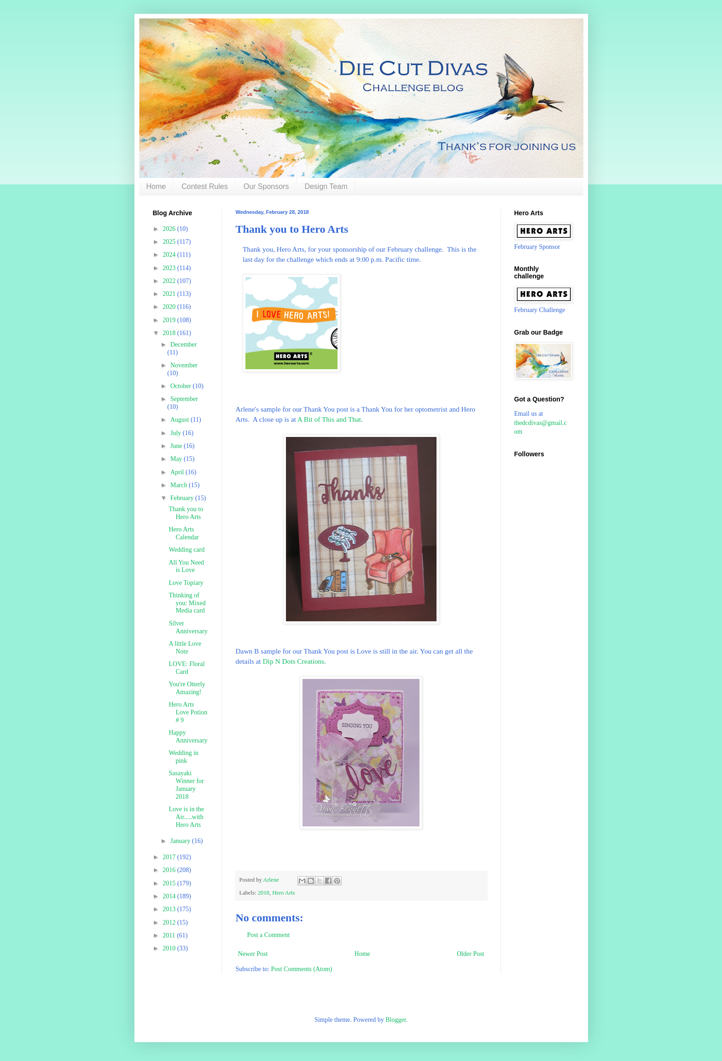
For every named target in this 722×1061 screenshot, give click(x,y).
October (181, 386)
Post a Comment (268, 934)
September (184, 398)
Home (156, 186)
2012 (170, 922)
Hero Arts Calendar (184, 533)
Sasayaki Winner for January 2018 (186, 785)
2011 (170, 935)
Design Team (325, 186)
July (176, 433)
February (182, 498)
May (177, 458)
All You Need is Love (186, 566)
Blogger (395, 1019)
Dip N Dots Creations (293, 661)
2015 (170, 883)
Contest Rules (204, 186)
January (181, 840)
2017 (170, 857)
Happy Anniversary (188, 736)
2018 (263, 893)
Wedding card (186, 549)
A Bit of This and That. (330, 419)
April (178, 472)
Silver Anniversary (188, 627)
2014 (170, 896)
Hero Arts (283, 893)
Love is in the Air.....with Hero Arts (186, 817)
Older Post (470, 953)
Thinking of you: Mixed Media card (187, 603)
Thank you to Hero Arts (186, 513)
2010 (170, 948)
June (177, 445)
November (184, 365)
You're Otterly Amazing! (187, 688)
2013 (170, 909)
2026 (170, 228)
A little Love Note (185, 647)
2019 (170, 320)
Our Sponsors (266, 186)
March (179, 485)
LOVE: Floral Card (186, 667)
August (180, 419)
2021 (170, 293)
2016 (170, 869)
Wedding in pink (183, 756)
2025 (170, 241)
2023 (170, 268)
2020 (170, 306)
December (183, 344)
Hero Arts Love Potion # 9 (188, 712)
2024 (170, 254)
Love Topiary (186, 582)
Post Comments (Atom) (301, 969)
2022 (170, 280)
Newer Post (253, 953)
